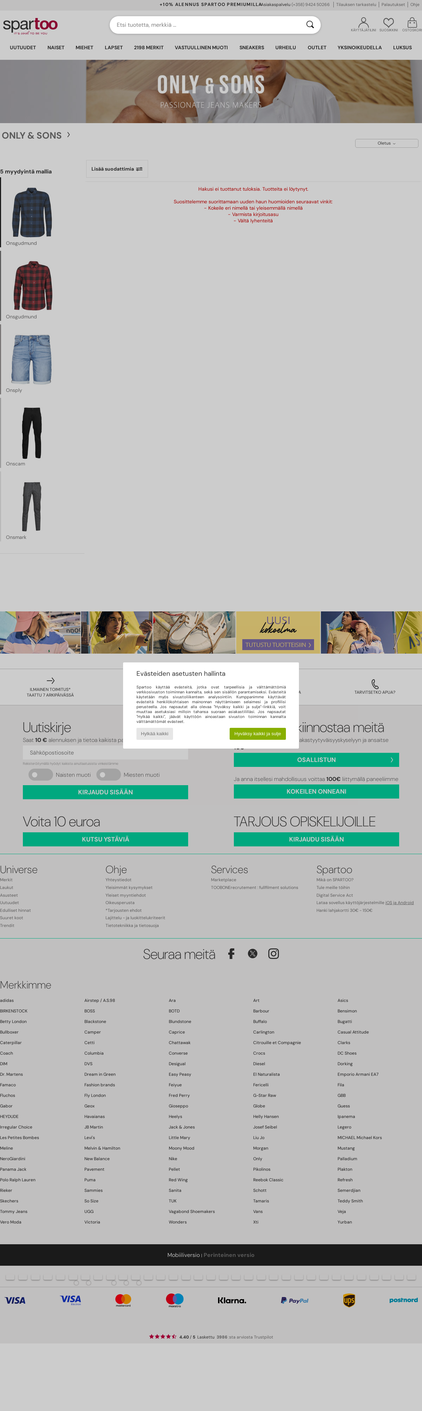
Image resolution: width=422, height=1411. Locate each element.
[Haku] (310, 25)
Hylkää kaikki (154, 733)
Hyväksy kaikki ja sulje (258, 733)
